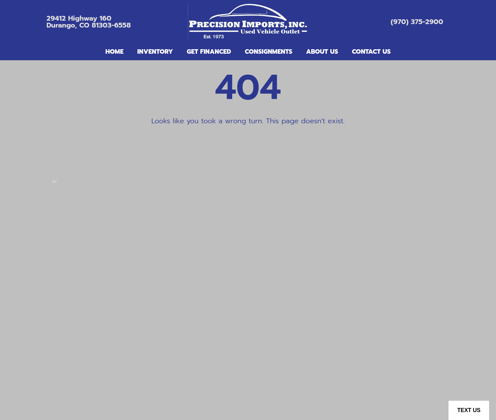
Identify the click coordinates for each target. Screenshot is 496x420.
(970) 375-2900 (417, 22)
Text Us (468, 410)
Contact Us (371, 51)
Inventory (155, 51)
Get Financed (209, 51)
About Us (322, 51)
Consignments (268, 51)
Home (114, 51)
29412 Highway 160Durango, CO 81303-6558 (88, 21)
